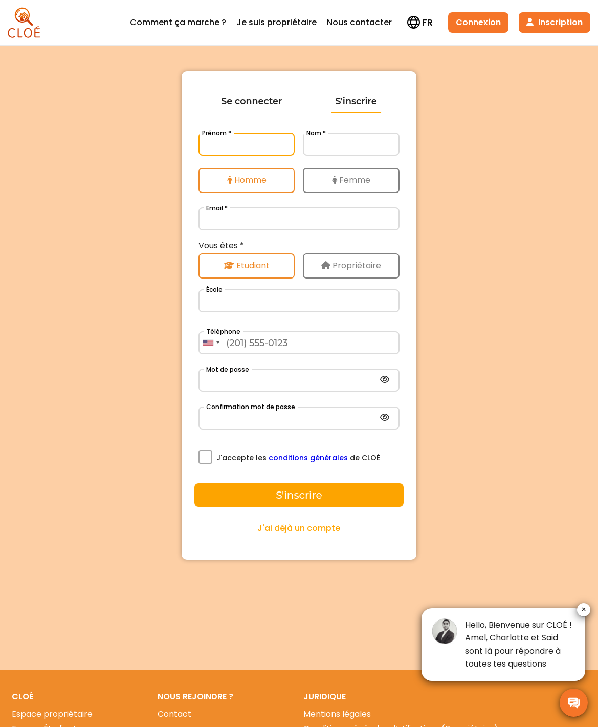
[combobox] (211, 343)
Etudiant (247, 265)
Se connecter (251, 101)
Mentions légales (337, 714)
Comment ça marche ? (178, 22)
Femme (351, 180)
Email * (217, 208)
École (214, 289)
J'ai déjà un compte (298, 528)
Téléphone (223, 331)
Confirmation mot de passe (250, 406)
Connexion (478, 22)
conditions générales (308, 458)
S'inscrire (355, 101)
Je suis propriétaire (276, 22)
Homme (247, 180)
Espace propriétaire (52, 714)
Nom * (316, 133)
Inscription (554, 22)
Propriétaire (351, 265)
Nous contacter (359, 22)
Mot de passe (227, 369)
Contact (174, 714)
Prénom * (216, 133)
